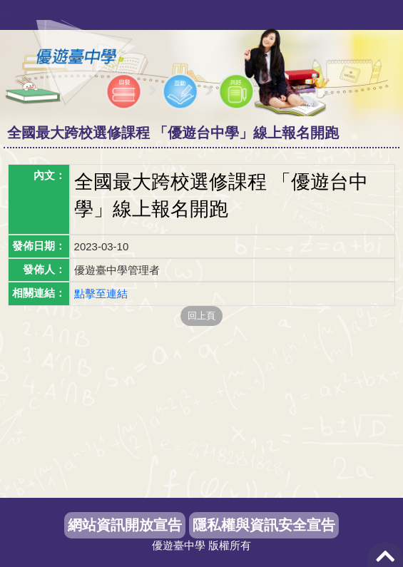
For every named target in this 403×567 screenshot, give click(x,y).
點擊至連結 (101, 293)
